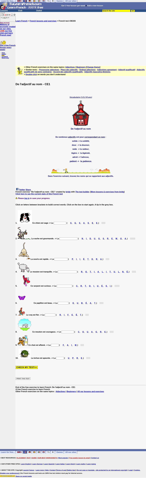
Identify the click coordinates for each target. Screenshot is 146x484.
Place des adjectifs (69, 70)
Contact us (95, 458)
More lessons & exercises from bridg (107, 192)
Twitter (22, 190)
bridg (68, 192)
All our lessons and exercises (90, 391)
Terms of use (61, 470)
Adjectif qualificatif (126, 70)
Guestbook (5, 56)
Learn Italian (60, 464)
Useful (39, 11)
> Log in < (5, 18)
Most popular (63, 458)
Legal (131, 470)
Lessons (4, 11)
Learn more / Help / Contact (46, 470)
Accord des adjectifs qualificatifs (68, 72)
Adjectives (70, 67)
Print (3, 55)
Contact (4, 54)
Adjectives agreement (107, 70)
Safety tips (71, 470)
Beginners (81, 67)
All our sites (70, 452)
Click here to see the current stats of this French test (39, 194)
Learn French (21, 21)
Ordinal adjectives (87, 70)
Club (20, 11)
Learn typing (91, 464)
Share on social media (24, 476)
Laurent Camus (28, 470)
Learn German (37, 464)
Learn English (26, 464)
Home (3, 52)
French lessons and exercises (43, 21)
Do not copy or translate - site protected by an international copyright (102, 470)
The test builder (82, 192)
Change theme (93, 67)
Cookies (137, 470)
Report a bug (5, 58)
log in (26, 198)
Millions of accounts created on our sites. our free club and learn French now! (8, 29)
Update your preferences (9, 473)
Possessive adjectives (49, 70)
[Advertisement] (81, 42)
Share (28, 190)
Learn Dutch (70, 464)
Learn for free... (8, 452)
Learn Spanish (49, 464)
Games (60, 452)
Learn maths (80, 464)
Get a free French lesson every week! (8, 47)
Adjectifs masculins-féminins (97, 72)
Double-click (31, 74)
